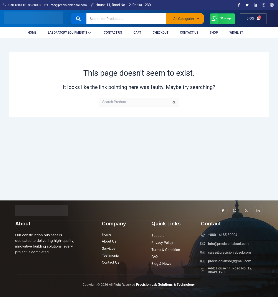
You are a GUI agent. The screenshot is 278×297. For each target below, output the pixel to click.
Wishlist (243, 32)
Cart (134, 32)
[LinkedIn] (255, 5)
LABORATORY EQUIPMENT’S (61, 32)
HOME (22, 32)
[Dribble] (263, 5)
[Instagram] (272, 5)
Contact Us (108, 32)
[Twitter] (247, 5)
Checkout (160, 32)
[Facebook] (239, 5)
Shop (218, 32)
